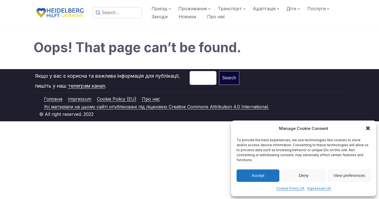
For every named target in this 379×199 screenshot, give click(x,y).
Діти (291, 8)
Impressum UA (319, 188)
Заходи (160, 16)
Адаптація (264, 8)
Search (229, 77)
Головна (53, 99)
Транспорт (230, 8)
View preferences (349, 175)
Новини (187, 16)
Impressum (79, 99)
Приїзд (159, 8)
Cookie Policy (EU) (116, 99)
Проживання (192, 8)
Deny (303, 175)
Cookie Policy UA (290, 188)
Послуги (316, 8)
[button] (368, 128)
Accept (258, 175)
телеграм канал (86, 86)
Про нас (216, 16)
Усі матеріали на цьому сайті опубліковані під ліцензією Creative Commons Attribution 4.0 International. (156, 106)
